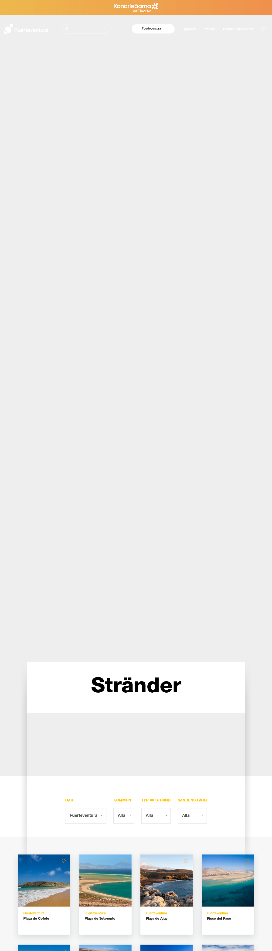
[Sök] (87, 29)
